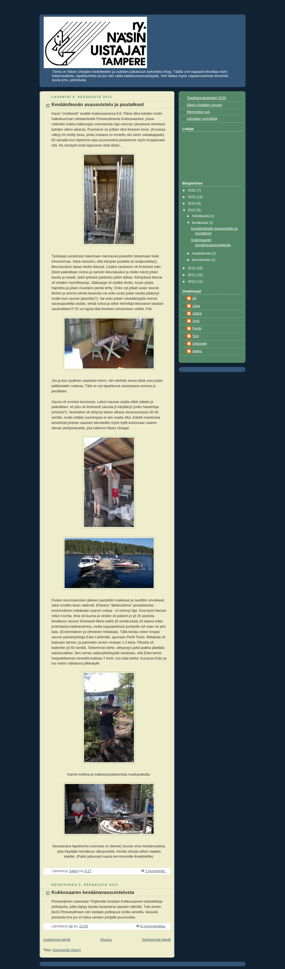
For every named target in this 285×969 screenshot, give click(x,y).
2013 (192, 210)
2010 (192, 282)
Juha (196, 306)
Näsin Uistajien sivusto (204, 105)
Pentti (196, 328)
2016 (192, 190)
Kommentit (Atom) (67, 950)
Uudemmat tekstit (56, 940)
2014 (192, 203)
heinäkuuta (201, 216)
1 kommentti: (155, 871)
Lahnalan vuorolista (202, 119)
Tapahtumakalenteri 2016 (206, 98)
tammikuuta (201, 260)
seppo (197, 351)
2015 (192, 197)
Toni (195, 336)
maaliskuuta (202, 253)
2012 (192, 268)
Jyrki (196, 321)
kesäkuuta (200, 223)
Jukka (197, 313)
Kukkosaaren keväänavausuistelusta (92, 892)
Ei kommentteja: (153, 926)
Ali (194, 298)
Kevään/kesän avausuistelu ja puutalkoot (97, 104)
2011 (192, 275)
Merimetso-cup (198, 112)
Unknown (199, 344)
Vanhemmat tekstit (156, 940)
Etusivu (106, 940)
